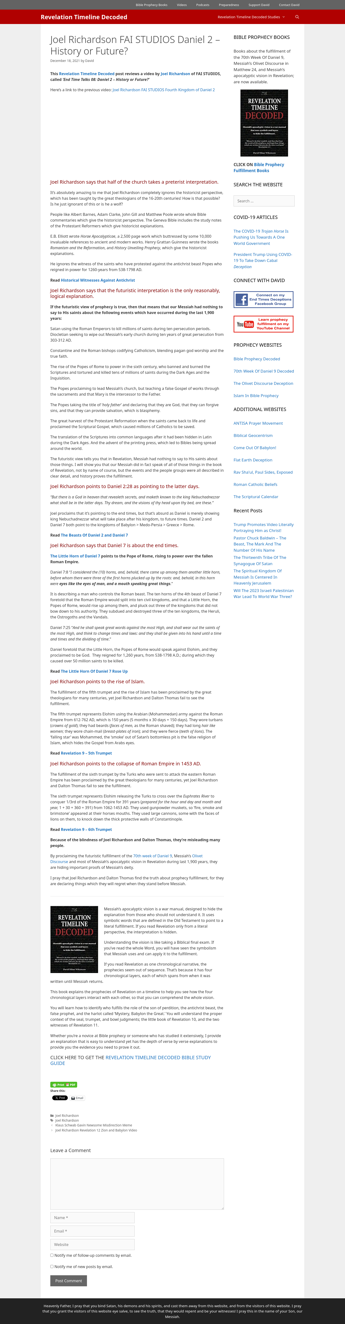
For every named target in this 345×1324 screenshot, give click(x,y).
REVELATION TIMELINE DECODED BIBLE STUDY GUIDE (130, 1060)
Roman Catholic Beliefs (255, 484)
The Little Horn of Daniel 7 (75, 556)
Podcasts (202, 5)
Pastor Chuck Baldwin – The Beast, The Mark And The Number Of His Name (260, 544)
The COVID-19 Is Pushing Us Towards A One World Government (261, 237)
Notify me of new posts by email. (83, 1266)
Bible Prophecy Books (151, 5)
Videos (182, 5)
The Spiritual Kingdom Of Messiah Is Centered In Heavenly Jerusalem (258, 577)
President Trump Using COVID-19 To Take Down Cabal (263, 260)
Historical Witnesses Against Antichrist (98, 280)
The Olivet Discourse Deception (263, 383)
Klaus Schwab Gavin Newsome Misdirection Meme (93, 1125)
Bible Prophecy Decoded (257, 359)
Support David (259, 5)
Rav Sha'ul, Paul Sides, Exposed (263, 472)
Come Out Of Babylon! (255, 447)
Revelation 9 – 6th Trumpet (86, 829)
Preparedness (229, 5)
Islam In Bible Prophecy (256, 395)
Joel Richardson (175, 73)
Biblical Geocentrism (253, 435)
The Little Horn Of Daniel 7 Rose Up (94, 671)
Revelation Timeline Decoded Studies (254, 17)
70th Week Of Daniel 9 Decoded (264, 371)
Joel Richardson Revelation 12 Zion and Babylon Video (96, 1130)
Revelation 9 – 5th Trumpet (86, 753)
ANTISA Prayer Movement (258, 423)
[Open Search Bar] (297, 17)
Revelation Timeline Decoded (84, 17)
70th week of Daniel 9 (152, 855)
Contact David (289, 5)
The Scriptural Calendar (256, 496)
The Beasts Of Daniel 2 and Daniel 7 (94, 535)
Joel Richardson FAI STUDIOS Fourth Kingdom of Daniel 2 (164, 89)
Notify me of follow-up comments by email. (93, 1255)
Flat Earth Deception (253, 460)
